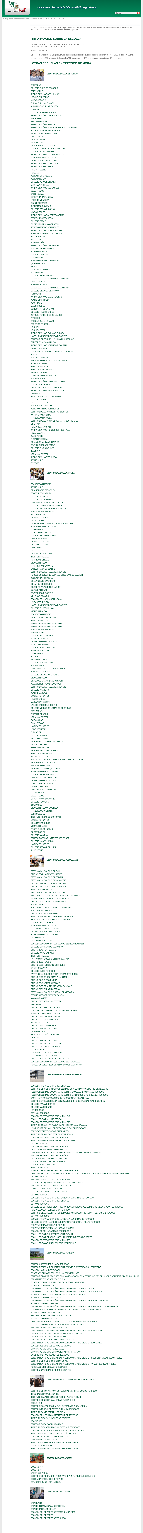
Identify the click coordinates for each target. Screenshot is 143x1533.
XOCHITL (35, 354)
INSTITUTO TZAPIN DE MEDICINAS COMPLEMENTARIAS (56, 1397)
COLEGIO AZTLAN (39, 735)
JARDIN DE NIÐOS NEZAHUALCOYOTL (48, 391)
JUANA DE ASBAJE (39, 251)
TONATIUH (35, 109)
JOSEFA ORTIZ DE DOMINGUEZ (45, 227)
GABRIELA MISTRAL (40, 185)
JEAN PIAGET (37, 303)
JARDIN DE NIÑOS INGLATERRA (45, 245)
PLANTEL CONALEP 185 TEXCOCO (46, 1189)
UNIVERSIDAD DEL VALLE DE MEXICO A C (49, 1337)
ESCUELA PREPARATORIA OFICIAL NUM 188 (50, 1180)
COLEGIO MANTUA (39, 835)
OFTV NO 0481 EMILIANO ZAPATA (45, 932)
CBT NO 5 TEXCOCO (40, 1143)
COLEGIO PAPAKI (38, 221)
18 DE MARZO (37, 548)
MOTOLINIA (36, 1004)
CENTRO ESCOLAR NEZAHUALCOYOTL (48, 572)
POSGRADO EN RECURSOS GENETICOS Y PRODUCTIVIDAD (58, 1294)
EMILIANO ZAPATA (39, 660)
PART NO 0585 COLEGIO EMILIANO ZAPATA (50, 959)
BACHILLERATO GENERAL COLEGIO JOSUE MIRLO (53, 1243)
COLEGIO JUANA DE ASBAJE (43, 112)
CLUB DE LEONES (39, 203)
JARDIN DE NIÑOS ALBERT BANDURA (47, 215)
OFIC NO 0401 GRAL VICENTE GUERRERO (50, 1059)
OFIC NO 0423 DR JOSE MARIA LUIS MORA (50, 977)
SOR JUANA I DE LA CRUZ (42, 309)
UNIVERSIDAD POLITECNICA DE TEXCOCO (50, 1355)
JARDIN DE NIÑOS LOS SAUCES (45, 188)
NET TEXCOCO (37, 1110)
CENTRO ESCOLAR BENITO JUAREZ (47, 502)
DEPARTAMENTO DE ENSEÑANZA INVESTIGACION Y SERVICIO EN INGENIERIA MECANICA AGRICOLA (76, 1358)
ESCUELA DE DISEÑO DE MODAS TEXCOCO (50, 1436)
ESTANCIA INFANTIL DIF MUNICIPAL (47, 1482)
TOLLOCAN (36, 294)
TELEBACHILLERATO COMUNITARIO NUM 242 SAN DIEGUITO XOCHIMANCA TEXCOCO (69, 1095)
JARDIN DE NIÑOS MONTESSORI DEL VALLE (50, 430)
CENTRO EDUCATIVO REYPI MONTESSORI (50, 412)
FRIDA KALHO (37, 118)
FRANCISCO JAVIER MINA (42, 811)
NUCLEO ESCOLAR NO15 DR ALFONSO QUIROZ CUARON (56, 1065)
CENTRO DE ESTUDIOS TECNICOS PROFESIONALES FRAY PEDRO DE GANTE (66, 1152)
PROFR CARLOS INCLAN (42, 784)
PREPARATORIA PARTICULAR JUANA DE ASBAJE (52, 1228)
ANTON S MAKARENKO (41, 415)
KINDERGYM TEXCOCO (41, 406)
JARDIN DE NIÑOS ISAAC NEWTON (46, 297)
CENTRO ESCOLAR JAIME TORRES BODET (50, 838)
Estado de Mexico (23, 19)
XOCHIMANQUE (38, 379)
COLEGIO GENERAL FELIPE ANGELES (48, 1162)
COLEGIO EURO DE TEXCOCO (44, 88)
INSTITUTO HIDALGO (40, 366)
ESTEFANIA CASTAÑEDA (42, 197)
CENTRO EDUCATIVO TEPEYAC (45, 1439)
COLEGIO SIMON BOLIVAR (42, 448)
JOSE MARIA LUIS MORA (42, 578)
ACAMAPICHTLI (37, 258)
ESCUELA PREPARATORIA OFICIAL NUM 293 (50, 1086)
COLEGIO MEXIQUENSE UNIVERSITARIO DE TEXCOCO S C (57, 1183)
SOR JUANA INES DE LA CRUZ (44, 158)
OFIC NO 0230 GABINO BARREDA (45, 1047)
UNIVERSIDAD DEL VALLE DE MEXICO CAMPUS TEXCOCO (57, 1334)
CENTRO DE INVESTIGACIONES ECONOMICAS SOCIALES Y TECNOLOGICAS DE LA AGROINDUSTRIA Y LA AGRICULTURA (85, 1276)
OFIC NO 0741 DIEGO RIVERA (44, 980)
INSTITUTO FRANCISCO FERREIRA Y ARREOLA (52, 917)
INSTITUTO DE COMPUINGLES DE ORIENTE (50, 1418)
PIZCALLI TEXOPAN (39, 439)
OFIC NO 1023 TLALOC (41, 962)
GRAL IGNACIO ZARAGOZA (43, 146)
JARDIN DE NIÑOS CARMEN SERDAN (47, 155)
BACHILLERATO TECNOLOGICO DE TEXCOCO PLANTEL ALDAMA (60, 1098)
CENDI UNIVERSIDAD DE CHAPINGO (47, 1479)
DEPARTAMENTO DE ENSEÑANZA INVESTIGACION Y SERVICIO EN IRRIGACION (66, 1331)
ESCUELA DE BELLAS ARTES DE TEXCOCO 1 (51, 1186)
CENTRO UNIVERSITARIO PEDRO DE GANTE (51, 1370)
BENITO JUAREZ (38, 632)
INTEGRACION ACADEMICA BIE (45, 1394)
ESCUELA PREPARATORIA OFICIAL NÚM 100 (50, 1146)
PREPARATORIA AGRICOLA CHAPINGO (48, 1225)
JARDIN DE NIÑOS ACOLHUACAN (45, 94)
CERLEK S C (36, 1403)
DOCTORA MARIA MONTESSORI (45, 224)
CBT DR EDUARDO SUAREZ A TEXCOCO (49, 1158)
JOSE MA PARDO (38, 179)
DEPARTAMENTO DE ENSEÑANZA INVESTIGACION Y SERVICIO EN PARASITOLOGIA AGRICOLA (73, 1364)
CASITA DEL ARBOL (39, 1473)
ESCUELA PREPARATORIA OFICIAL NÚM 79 (50, 1201)
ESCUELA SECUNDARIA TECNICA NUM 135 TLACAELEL (55, 1062)
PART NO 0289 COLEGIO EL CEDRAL (47, 877)
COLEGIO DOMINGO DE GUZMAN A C (47, 505)
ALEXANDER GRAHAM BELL (43, 248)
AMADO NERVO (38, 140)
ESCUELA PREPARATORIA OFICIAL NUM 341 (50, 1116)
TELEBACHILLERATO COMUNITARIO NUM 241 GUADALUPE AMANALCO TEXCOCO (67, 1092)
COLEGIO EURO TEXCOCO (43, 648)
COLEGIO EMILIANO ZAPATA (43, 536)
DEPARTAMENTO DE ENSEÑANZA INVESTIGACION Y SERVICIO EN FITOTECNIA (66, 1291)
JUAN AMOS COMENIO (41, 206)
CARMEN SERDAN (39, 539)
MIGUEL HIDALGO (39, 563)
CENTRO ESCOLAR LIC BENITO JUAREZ (49, 669)
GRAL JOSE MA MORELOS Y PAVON (47, 681)
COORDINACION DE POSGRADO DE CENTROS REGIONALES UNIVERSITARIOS (66, 1310)
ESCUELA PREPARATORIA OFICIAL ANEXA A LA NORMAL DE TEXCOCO (62, 1198)
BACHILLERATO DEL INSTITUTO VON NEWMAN (52, 1234)
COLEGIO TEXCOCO (40, 255)
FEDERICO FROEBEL (40, 324)
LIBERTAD (35, 424)
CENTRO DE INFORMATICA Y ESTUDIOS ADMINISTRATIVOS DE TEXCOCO (64, 1391)
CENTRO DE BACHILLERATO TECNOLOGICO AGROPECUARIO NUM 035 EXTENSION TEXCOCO (73, 1213)
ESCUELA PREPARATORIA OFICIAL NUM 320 (50, 1122)
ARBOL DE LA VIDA (39, 137)
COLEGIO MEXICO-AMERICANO (45, 675)
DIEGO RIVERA (37, 938)
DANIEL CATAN (37, 194)
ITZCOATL (35, 463)
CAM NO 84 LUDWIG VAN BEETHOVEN (48, 1506)
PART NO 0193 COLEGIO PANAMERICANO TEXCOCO (54, 974)
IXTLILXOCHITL (37, 1050)
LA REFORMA (37, 530)
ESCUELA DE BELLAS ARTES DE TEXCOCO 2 (51, 1231)
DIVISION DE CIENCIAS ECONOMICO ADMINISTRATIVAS (56, 1352)
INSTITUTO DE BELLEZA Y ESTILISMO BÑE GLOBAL (54, 1433)
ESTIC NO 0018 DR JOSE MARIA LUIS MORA (50, 920)
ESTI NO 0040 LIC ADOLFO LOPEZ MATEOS (50, 898)
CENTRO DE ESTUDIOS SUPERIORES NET (50, 1361)
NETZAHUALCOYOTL (40, 236)
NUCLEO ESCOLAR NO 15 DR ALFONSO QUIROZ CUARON (57, 575)
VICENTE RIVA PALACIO (41, 533)
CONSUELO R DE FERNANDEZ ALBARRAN (50, 279)
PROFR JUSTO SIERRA (41, 493)
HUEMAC (35, 173)
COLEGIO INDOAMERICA (42, 635)
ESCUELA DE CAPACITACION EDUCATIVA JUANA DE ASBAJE (58, 1430)
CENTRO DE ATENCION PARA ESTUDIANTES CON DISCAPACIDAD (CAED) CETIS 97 (68, 1101)
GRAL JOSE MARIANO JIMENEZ (45, 442)
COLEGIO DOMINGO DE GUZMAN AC (47, 947)
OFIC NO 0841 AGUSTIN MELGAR (45, 983)
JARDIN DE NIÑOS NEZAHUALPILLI (46, 230)
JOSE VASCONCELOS (40, 672)
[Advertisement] (15, 70)
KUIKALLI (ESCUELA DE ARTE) (44, 106)
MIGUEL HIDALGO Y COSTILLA (44, 808)
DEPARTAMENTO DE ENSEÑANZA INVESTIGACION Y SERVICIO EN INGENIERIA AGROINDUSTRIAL (74, 1307)
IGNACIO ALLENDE (39, 590)
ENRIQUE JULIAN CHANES (42, 103)
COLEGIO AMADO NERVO (42, 841)
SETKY (34, 267)
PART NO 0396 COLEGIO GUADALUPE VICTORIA (52, 992)
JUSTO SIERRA (37, 666)
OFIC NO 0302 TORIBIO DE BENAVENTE (48, 901)
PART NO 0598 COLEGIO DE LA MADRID (48, 880)
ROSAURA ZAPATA (39, 363)
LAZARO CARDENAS (40, 97)
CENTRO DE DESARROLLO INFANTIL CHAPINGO (52, 339)
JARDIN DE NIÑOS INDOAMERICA (46, 115)
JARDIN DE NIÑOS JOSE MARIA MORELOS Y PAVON (54, 127)
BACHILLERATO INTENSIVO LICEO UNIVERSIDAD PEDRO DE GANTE (61, 1237)
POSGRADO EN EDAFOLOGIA (44, 1319)
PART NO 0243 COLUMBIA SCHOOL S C (48, 892)
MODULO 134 (37, 1470)
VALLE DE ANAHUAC (40, 638)
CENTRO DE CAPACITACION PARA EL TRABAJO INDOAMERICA (59, 1406)
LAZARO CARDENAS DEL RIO (44, 705)
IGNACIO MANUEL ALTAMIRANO (45, 772)
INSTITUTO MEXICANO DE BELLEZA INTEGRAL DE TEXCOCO (58, 1448)
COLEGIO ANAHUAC (40, 690)
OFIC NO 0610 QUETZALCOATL (44, 1019)
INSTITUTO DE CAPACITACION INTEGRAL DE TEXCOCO (55, 1427)
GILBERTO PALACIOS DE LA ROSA (46, 587)
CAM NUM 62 (36, 1503)
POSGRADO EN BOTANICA (42, 1285)
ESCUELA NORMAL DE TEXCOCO (46, 1270)
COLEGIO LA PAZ (38, 400)
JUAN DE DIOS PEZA (40, 300)
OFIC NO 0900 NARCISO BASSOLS (46, 1007)
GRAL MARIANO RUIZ (40, 823)
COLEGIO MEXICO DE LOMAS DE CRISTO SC (51, 708)
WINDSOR (35, 318)
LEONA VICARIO (38, 521)
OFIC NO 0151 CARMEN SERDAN (45, 989)
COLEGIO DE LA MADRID (42, 499)
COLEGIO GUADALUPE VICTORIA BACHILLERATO (53, 1192)
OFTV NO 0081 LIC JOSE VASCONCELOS (49, 883)
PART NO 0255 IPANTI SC (42, 911)
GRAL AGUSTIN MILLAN (41, 554)
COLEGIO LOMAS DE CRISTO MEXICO (48, 149)
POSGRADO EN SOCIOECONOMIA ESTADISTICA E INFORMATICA (60, 1325)
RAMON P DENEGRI (39, 714)
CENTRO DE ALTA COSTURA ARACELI (47, 1424)
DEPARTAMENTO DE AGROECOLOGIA (48, 1279)
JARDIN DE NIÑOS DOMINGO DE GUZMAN (49, 345)
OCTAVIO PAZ (37, 720)
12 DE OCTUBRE (38, 729)
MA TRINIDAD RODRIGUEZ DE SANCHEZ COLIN (52, 524)
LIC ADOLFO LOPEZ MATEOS (44, 642)
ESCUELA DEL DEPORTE (42, 1515)
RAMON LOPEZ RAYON (41, 121)
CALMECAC (36, 85)
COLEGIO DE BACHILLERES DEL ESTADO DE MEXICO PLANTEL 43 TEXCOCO (65, 1222)
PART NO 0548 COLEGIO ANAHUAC (46, 929)
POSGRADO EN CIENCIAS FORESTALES (49, 1367)
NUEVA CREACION (39, 100)
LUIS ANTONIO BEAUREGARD (44, 376)
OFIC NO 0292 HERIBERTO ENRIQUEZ (48, 965)
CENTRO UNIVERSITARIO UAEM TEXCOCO (50, 1264)
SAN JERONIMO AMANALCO (43, 342)
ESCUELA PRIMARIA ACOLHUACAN (46, 599)
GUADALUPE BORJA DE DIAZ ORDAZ (47, 741)
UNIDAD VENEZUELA (40, 602)
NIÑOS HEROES (38, 212)
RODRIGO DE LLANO (40, 560)
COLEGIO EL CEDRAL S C (42, 608)
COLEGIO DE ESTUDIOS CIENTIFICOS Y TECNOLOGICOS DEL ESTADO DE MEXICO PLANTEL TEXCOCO (77, 1207)
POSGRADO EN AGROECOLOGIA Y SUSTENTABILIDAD (55, 1273)
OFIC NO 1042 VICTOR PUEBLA (45, 914)
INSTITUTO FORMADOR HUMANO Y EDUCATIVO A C (54, 1140)
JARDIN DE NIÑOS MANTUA (43, 124)
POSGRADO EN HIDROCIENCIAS (45, 1313)
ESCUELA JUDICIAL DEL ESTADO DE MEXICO (51, 1346)
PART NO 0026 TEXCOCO (42, 941)
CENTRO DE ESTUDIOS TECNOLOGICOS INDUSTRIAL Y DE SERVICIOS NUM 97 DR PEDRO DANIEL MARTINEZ (80, 1174)
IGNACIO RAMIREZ (39, 998)
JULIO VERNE (37, 436)
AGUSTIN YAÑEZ (38, 242)
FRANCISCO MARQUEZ (41, 418)
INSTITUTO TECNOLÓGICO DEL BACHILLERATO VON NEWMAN (59, 1125)
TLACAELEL (36, 732)
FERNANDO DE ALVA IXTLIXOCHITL (46, 388)
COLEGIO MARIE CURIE (41, 1107)
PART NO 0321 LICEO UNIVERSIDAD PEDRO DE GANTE (55, 895)
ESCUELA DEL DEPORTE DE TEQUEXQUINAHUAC (53, 1512)
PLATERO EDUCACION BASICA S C (46, 130)
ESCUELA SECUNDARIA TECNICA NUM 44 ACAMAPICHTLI (56, 1010)
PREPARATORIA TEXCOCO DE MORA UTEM (50, 1131)
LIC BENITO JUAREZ (40, 517)
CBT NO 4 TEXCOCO (40, 1113)
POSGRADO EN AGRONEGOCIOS (46, 1297)
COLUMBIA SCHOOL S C (41, 385)
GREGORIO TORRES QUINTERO (45, 769)
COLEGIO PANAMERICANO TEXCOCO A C (49, 508)
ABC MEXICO (36, 1421)
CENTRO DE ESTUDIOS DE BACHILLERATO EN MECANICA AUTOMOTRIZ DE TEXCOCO (69, 1089)
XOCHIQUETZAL (38, 330)
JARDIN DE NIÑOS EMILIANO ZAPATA (47, 333)
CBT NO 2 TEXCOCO (40, 1195)
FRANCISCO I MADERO (41, 484)
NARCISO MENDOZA (40, 200)
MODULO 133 (37, 1467)
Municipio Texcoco (36, 19)
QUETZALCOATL (38, 264)
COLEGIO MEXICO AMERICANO (45, 291)
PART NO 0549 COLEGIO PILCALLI (46, 871)
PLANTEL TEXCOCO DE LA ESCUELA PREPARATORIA (54, 1171)
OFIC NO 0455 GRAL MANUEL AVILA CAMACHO (51, 986)
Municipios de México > (10, 19)
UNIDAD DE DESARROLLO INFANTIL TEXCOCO (52, 351)
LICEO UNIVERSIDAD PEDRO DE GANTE (49, 336)
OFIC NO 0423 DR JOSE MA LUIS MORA (48, 886)
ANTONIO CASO (38, 143)
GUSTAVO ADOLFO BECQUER (44, 134)
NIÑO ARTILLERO (38, 170)
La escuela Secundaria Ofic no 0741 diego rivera (66, 7)
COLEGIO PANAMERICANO (43, 209)
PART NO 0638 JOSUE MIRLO (44, 1056)
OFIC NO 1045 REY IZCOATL (43, 950)
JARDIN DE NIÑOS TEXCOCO (44, 457)
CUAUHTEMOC (37, 191)
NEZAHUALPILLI (38, 433)
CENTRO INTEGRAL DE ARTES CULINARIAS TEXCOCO (55, 1409)
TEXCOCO (35, 1038)
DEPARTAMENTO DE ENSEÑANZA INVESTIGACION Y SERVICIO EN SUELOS (64, 1288)
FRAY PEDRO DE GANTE (42, 566)
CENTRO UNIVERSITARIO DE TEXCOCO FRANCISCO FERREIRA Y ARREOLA (65, 1322)
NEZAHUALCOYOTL (39, 403)
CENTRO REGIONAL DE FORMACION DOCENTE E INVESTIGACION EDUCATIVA (66, 1267)
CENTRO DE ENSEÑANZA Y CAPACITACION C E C (53, 1400)
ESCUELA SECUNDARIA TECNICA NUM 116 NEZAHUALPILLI (57, 944)
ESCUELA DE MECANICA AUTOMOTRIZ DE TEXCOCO (54, 1415)
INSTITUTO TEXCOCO (40, 620)
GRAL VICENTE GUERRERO (43, 581)
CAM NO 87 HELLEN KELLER (43, 1509)
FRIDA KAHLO (37, 91)
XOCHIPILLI (36, 327)
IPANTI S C (35, 451)
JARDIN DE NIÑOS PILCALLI (43, 167)
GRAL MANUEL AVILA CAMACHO (45, 750)
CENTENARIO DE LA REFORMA (45, 778)
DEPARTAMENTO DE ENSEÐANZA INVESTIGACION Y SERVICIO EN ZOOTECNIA (66, 1343)
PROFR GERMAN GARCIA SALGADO (47, 623)
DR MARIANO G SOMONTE (42, 799)
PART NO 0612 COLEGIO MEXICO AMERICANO (51, 908)
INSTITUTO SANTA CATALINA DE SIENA (48, 1412)
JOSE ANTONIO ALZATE (41, 176)
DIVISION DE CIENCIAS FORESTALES (47, 1349)
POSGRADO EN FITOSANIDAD (44, 1303)
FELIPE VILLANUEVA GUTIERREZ (45, 1013)
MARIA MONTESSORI (40, 270)
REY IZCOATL (37, 239)
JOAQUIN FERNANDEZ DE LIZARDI (46, 233)
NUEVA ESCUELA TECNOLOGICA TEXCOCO (50, 1210)
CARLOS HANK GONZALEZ (43, 569)
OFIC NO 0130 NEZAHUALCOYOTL (46, 1001)
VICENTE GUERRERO (40, 645)
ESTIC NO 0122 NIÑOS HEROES (45, 1035)
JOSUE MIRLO (37, 460)
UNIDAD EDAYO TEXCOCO (42, 1445)
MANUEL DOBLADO (39, 744)
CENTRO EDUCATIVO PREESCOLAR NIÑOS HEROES (54, 421)
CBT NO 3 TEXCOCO (40, 1177)
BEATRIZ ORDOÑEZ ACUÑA (43, 445)
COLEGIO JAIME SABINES (42, 276)
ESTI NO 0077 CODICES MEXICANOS (47, 995)
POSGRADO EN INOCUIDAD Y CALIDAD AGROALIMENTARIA (57, 1282)
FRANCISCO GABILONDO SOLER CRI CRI (49, 360)
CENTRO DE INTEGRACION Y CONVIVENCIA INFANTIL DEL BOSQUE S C (63, 1476)
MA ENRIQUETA (38, 306)
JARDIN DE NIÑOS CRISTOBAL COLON (48, 382)
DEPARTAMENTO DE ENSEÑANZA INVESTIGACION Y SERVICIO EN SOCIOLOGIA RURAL (70, 1300)
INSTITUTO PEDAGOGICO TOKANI (46, 397)
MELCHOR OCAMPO (40, 545)
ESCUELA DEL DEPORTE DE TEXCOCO (48, 1518)
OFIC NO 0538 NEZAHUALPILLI (44, 1029)
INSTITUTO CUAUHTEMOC (42, 369)
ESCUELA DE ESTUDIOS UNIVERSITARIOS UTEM (52, 1340)
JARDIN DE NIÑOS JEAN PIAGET (45, 164)
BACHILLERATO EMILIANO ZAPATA (46, 1119)
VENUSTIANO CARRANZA (42, 511)
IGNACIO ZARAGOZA (40, 651)
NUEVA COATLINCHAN (41, 427)
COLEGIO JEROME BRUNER (43, 182)
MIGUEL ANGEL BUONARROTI (44, 161)
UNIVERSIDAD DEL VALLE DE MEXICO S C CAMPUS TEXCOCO (59, 1128)
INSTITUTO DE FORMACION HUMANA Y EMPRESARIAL (55, 1442)
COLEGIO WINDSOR (40, 496)
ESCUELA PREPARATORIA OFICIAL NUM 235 (50, 1137)
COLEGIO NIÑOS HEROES (42, 312)
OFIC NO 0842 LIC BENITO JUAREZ (46, 874)
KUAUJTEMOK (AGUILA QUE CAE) (46, 684)
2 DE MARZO (36, 805)
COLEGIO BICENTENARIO (42, 152)
